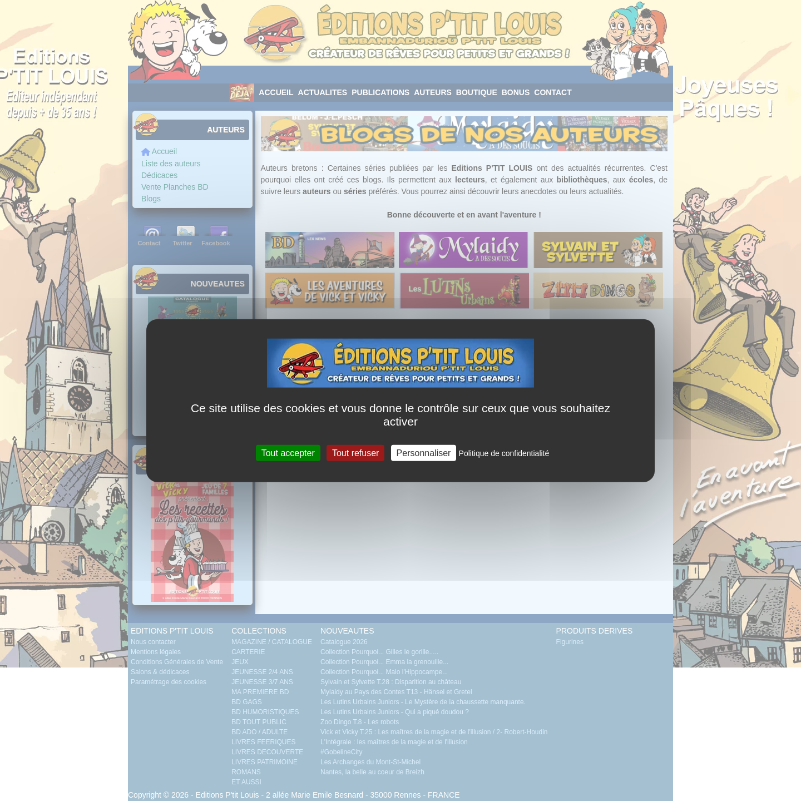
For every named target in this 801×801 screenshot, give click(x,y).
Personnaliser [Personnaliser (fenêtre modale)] (424, 452)
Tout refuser (355, 452)
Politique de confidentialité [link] (504, 452)
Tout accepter (288, 452)
